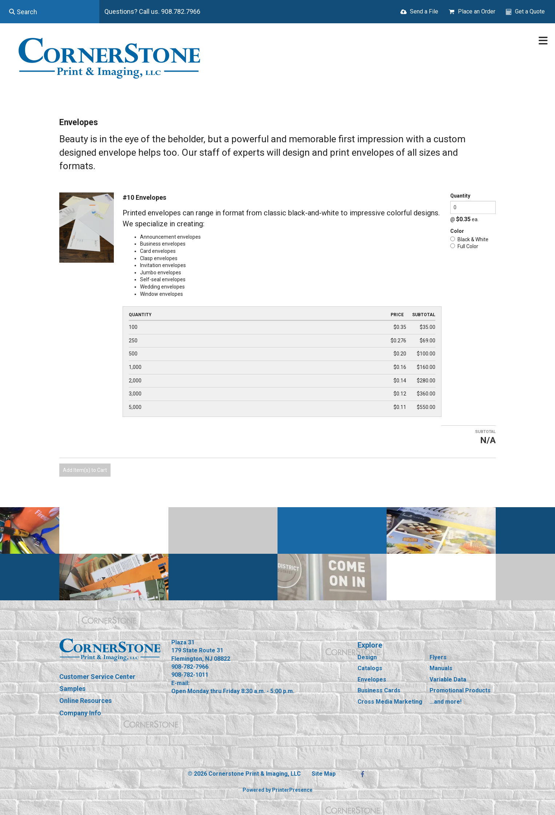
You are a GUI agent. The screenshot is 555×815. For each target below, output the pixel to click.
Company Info (80, 713)
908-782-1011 (189, 674)
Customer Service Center (97, 676)
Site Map (324, 773)
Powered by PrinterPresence (277, 790)
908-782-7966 (189, 666)
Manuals (441, 668)
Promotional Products (460, 690)
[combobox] (49, 11)
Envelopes (372, 679)
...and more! (446, 701)
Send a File (424, 11)
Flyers (438, 657)
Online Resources (85, 700)
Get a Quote (530, 11)
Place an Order (476, 11)
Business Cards (379, 690)
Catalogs (370, 668)
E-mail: (180, 683)
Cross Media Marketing (390, 701)
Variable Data (448, 679)
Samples (72, 688)
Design (367, 657)
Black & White (469, 239)
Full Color (464, 246)
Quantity (460, 196)
